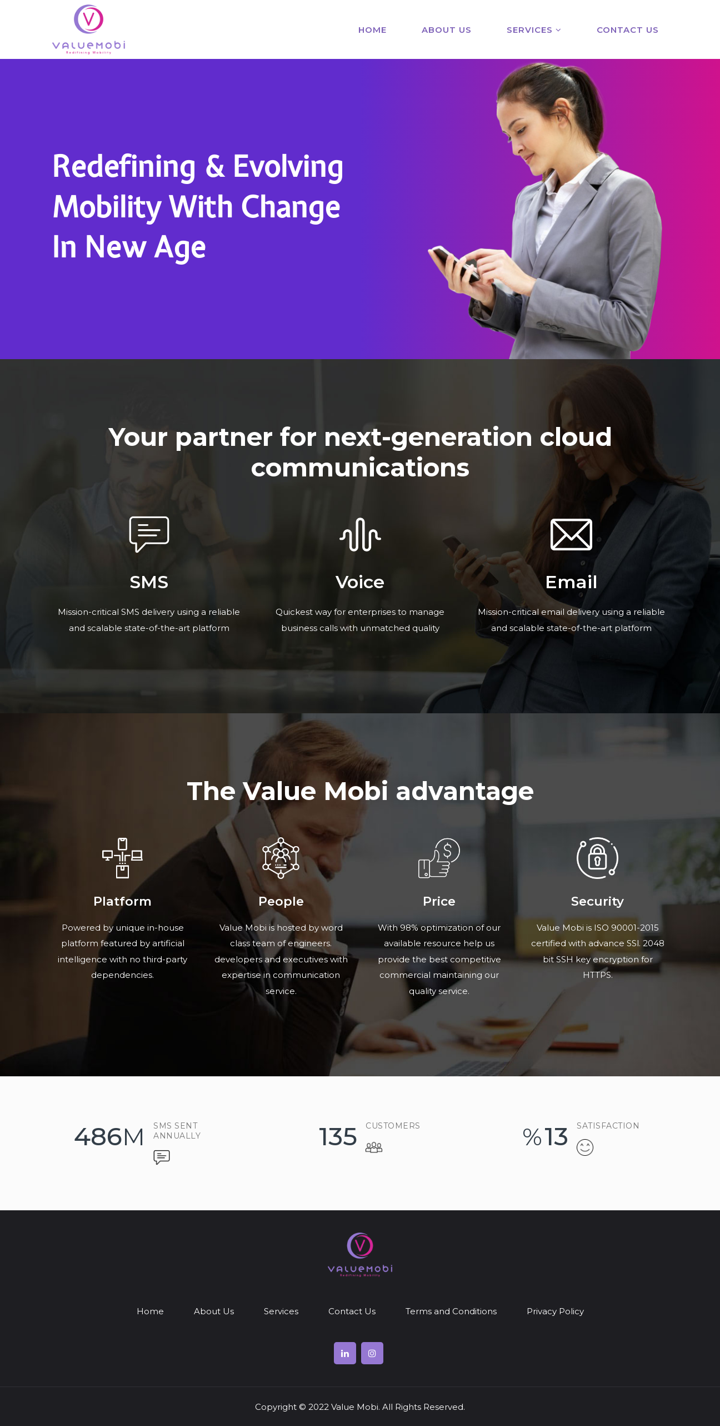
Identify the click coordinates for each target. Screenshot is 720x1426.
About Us (447, 29)
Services (534, 29)
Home (372, 29)
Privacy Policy (555, 1311)
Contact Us (628, 29)
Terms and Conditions (451, 1311)
